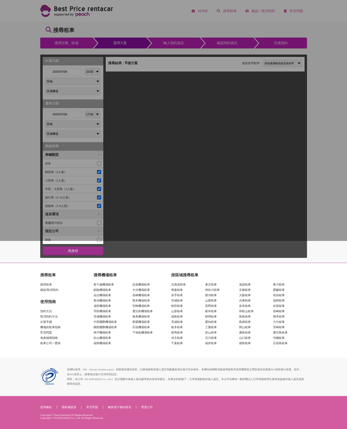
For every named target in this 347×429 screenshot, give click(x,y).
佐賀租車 (279, 306)
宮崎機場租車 (141, 306)
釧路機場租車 (102, 290)
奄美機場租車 (141, 316)
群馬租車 (177, 332)
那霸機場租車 (141, 322)
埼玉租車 (177, 338)
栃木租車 (177, 327)
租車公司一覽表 (50, 343)
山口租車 (245, 338)
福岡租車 (279, 300)
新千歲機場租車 (104, 284)
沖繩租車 (279, 338)
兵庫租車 (245, 300)
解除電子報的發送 (119, 407)
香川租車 (279, 284)
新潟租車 (211, 295)
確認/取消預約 (49, 290)
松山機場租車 (102, 338)
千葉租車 (177, 343)
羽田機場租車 (102, 311)
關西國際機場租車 (105, 327)
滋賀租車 (245, 284)
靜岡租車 (211, 316)
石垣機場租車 (141, 327)
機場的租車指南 (50, 327)
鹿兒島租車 (280, 332)
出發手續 (46, 322)
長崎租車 (279, 311)
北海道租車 (178, 284)
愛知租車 (211, 322)
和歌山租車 (246, 311)
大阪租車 (245, 295)
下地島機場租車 (142, 332)
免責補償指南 (49, 338)
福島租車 (177, 316)
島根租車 (245, 322)
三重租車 (211, 327)
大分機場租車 (141, 290)
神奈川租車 (212, 290)
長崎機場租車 (141, 295)
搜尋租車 (46, 284)
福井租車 (211, 343)
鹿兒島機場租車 (142, 311)
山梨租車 (211, 300)
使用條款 (46, 407)
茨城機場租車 (102, 316)
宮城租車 (177, 300)
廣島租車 (245, 332)
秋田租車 (177, 306)
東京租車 (211, 284)
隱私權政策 (69, 407)
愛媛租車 (279, 290)
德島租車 (245, 343)
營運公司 (147, 407)
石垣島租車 (280, 343)
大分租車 (279, 322)
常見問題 (46, 332)
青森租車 (177, 290)
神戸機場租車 (102, 332)
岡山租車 (245, 327)
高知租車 (279, 295)
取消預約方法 (49, 316)
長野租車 (211, 306)
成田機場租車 (102, 306)
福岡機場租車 (102, 343)
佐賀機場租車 (141, 284)
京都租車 (245, 290)
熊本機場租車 (141, 300)
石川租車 (211, 338)
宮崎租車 (279, 327)
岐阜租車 (211, 311)
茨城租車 (177, 322)
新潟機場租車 (102, 300)
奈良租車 (245, 306)
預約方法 (46, 311)
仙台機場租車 (102, 295)
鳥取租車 (245, 316)
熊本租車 (279, 316)
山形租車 (177, 311)
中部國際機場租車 (105, 322)
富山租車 (211, 332)
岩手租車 (177, 295)
